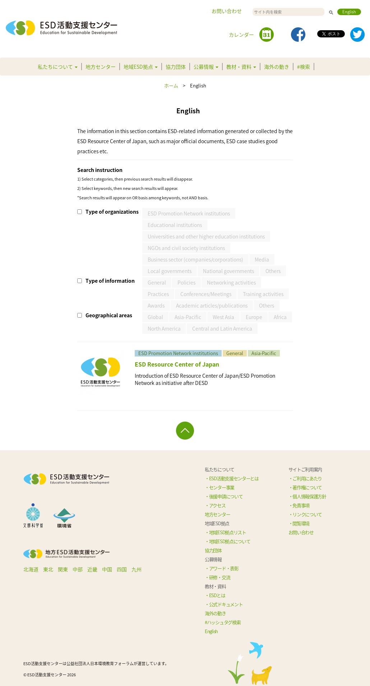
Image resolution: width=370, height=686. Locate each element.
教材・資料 (241, 66)
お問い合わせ (227, 10)
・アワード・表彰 (222, 568)
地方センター (100, 66)
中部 (78, 569)
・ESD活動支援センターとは (232, 478)
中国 (107, 569)
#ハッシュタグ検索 (222, 622)
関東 (63, 569)
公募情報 (206, 66)
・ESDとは (215, 595)
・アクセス (215, 505)
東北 (48, 569)
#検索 (303, 66)
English (349, 12)
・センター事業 (219, 487)
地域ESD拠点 (141, 66)
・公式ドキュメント (223, 604)
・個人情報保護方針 (307, 496)
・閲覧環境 (299, 523)
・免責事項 (299, 505)
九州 (136, 569)
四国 (122, 569)
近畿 (92, 569)
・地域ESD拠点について (227, 541)
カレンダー (241, 34)
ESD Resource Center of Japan (177, 364)
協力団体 (176, 66)
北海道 (30, 569)
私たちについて (58, 66)
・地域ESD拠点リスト (225, 532)
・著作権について (305, 487)
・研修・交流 (217, 577)
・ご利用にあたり (305, 478)
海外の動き (276, 66)
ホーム (171, 85)
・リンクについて (305, 514)
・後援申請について (223, 496)
